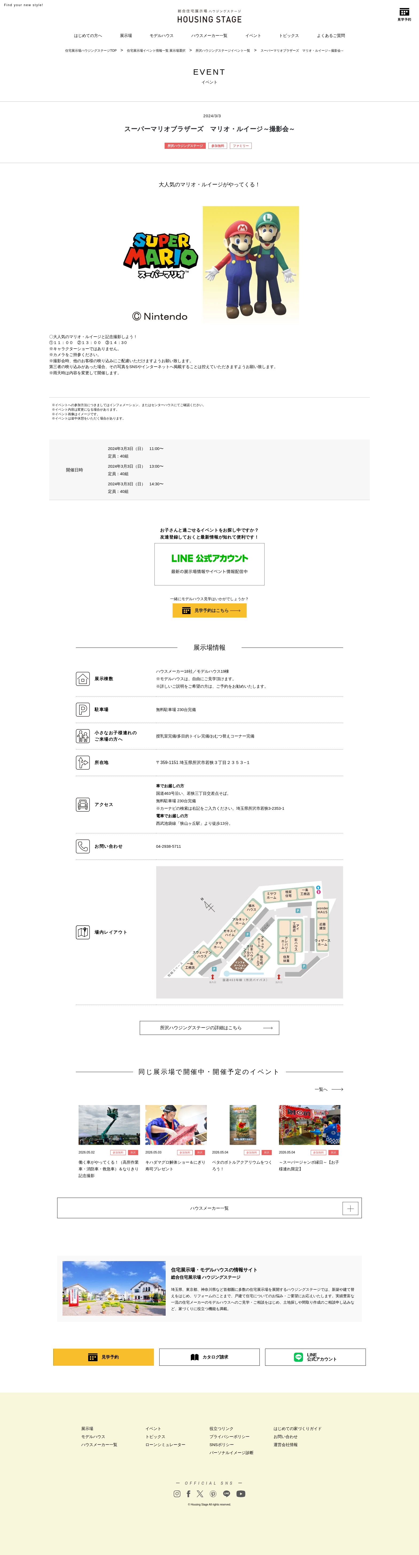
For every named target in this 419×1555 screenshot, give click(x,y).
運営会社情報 (286, 1447)
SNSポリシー (222, 1447)
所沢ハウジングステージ (185, 146)
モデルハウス (162, 35)
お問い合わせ (286, 1439)
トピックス (289, 35)
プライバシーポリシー (230, 1439)
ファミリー (241, 146)
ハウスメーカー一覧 (209, 35)
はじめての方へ (88, 35)
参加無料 (217, 146)
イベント (253, 35)
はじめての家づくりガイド (298, 1431)
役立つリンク (222, 1431)
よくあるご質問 (331, 35)
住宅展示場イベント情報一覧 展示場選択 (156, 50)
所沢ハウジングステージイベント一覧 (223, 50)
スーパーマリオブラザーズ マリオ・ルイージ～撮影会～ (302, 50)
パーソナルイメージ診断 (232, 1455)
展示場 (126, 35)
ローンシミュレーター (165, 1447)
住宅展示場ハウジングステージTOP (91, 50)
